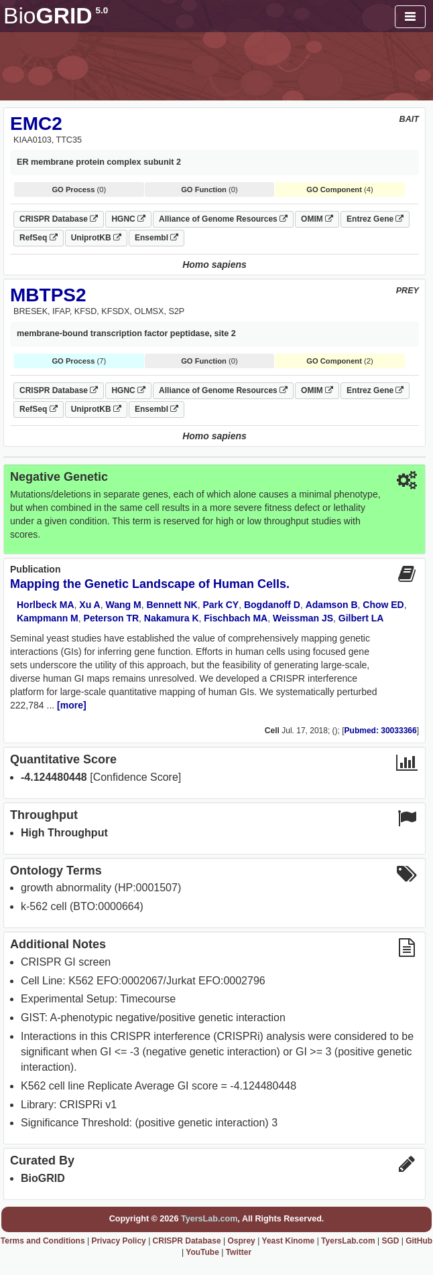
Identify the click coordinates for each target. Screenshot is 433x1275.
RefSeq (38, 237)
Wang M (123, 604)
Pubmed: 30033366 (381, 730)
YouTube (202, 1252)
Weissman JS (303, 618)
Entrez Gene (375, 219)
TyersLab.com (209, 1218)
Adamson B (332, 604)
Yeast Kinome (288, 1241)
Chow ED (383, 604)
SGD (390, 1241)
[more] (71, 705)
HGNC (128, 219)
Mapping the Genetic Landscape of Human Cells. (150, 584)
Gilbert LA (361, 618)
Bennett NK (171, 604)
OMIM (317, 219)
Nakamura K (171, 618)
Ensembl (156, 237)
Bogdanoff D (272, 604)
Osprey (241, 1241)
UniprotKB (96, 237)
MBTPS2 (48, 295)
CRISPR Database (58, 219)
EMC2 (36, 123)
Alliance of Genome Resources (223, 219)
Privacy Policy (118, 1241)
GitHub (419, 1241)
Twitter (238, 1252)
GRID (55, 15)
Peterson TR (111, 618)
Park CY (220, 604)
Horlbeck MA (45, 604)
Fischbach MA (235, 618)
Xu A (89, 604)
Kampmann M (47, 618)
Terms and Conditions (43, 1241)
